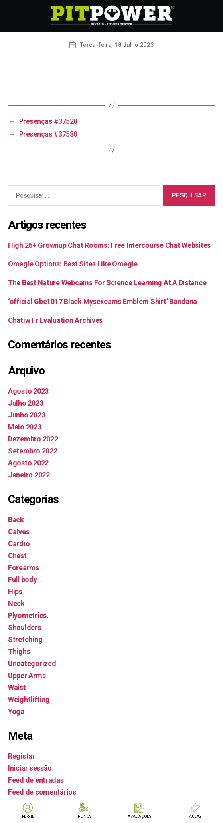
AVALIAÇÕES (139, 816)
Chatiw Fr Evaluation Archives (55, 320)
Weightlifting (29, 699)
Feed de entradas (36, 780)
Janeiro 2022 (29, 475)
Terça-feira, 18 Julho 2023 (117, 44)
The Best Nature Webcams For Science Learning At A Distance (107, 282)
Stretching (25, 639)
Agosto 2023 (28, 391)
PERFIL (28, 816)
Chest (17, 555)
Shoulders (24, 627)
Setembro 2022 (32, 451)
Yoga (16, 711)
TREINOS (83, 816)
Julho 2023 (25, 403)
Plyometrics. (28, 615)
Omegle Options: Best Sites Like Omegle (73, 264)
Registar (21, 756)
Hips (15, 591)
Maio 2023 (24, 427)
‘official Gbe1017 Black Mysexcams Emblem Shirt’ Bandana (102, 301)
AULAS (195, 816)
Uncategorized (32, 663)
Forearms (23, 567)
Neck (16, 603)
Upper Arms (26, 675)
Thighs (19, 651)
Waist (17, 687)
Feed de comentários (42, 792)
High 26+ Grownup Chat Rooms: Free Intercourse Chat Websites (109, 245)
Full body (22, 579)
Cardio (19, 543)
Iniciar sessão (30, 768)
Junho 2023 (26, 415)
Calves (18, 531)
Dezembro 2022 (33, 439)
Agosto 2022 (28, 463)
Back (16, 519)
